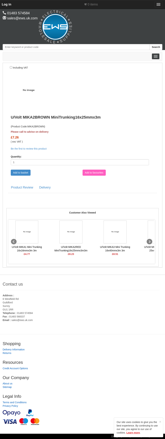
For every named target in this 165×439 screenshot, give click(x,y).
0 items (93, 4)
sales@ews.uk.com (22, 320)
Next (149, 242)
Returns (7, 353)
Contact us (13, 284)
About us (7, 383)
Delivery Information (14, 349)
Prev (14, 242)
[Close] (160, 421)
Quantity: (16, 156)
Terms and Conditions (14, 402)
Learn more (133, 432)
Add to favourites (94, 172)
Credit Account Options (15, 368)
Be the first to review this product (29, 148)
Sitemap (7, 387)
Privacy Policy (10, 405)
